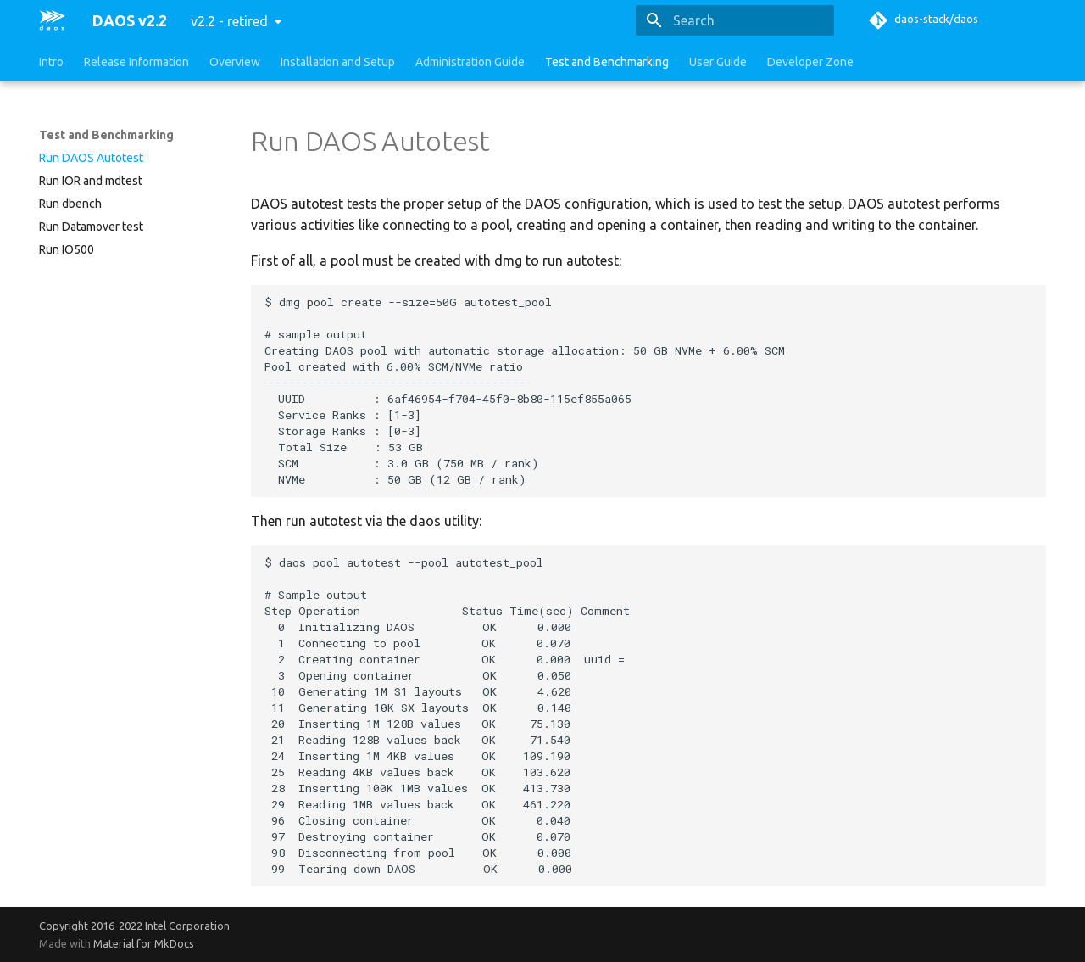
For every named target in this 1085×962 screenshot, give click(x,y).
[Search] (735, 20)
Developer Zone (810, 62)
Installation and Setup (338, 62)
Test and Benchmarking (607, 62)
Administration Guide (470, 62)
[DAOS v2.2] (52, 20)
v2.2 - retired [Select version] (229, 21)
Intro (51, 62)
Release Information (136, 62)
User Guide (718, 62)
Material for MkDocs (143, 943)
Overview (234, 62)
